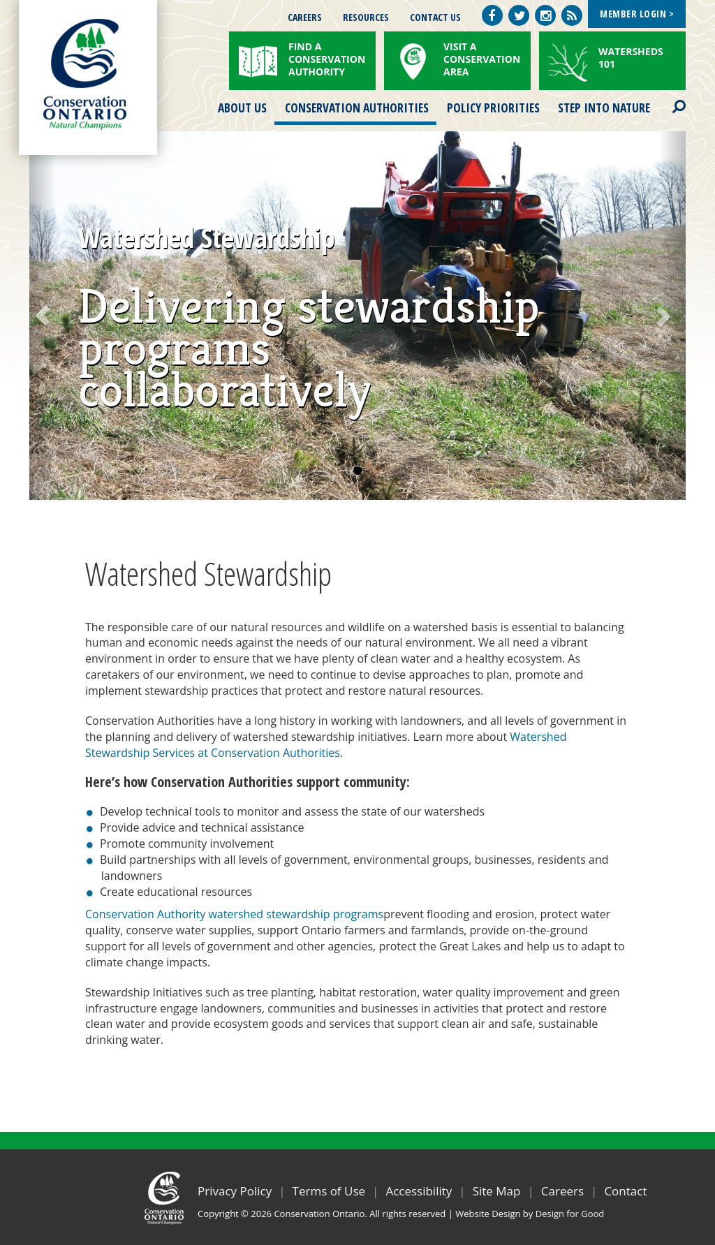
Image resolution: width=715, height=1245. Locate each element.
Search (667, 97)
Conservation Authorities (357, 107)
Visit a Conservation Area (481, 59)
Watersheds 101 (630, 58)
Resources (366, 17)
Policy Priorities (493, 107)
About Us (242, 107)
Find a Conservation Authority (326, 59)
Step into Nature (604, 107)
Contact (625, 1191)
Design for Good (570, 1213)
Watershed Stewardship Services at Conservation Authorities (325, 744)
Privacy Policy (235, 1191)
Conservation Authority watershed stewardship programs (234, 914)
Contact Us (435, 17)
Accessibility (418, 1191)
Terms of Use (329, 1191)
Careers (305, 17)
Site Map (497, 1191)
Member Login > (637, 13)
